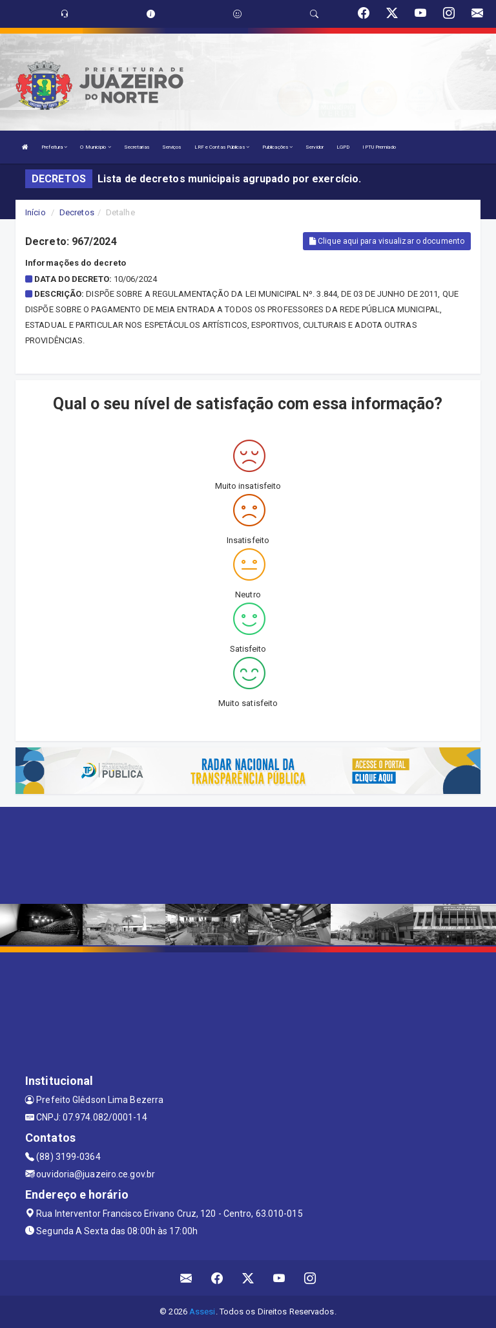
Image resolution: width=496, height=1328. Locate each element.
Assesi (202, 1311)
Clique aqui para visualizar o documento (386, 241)
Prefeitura (54, 147)
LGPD (342, 147)
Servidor (314, 147)
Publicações (277, 147)
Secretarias (136, 147)
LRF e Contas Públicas (221, 147)
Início (35, 212)
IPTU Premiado (378, 147)
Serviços (171, 147)
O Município (95, 147)
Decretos (76, 212)
